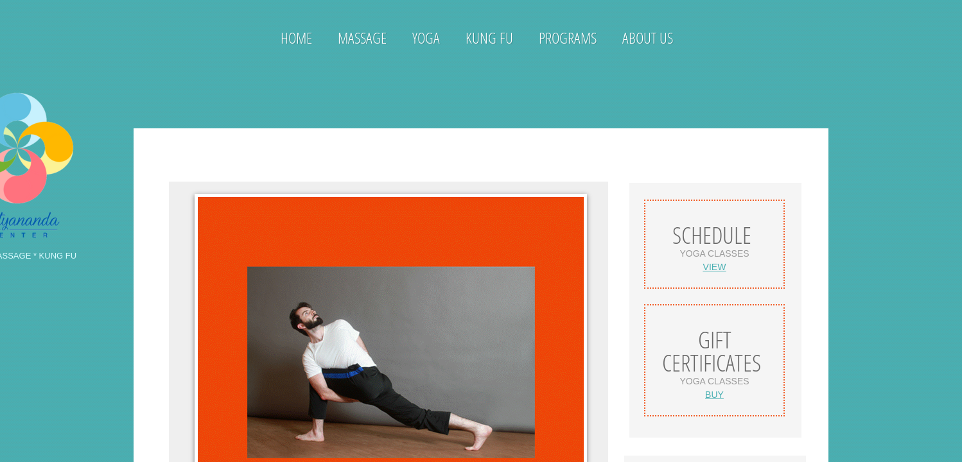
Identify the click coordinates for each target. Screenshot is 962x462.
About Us (647, 37)
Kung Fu (489, 37)
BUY (714, 394)
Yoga (426, 37)
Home (296, 37)
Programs (568, 37)
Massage (362, 37)
